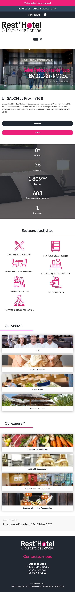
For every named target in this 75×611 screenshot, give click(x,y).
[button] (35, 39)
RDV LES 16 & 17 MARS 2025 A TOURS (37, 8)
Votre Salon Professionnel (37, 3)
